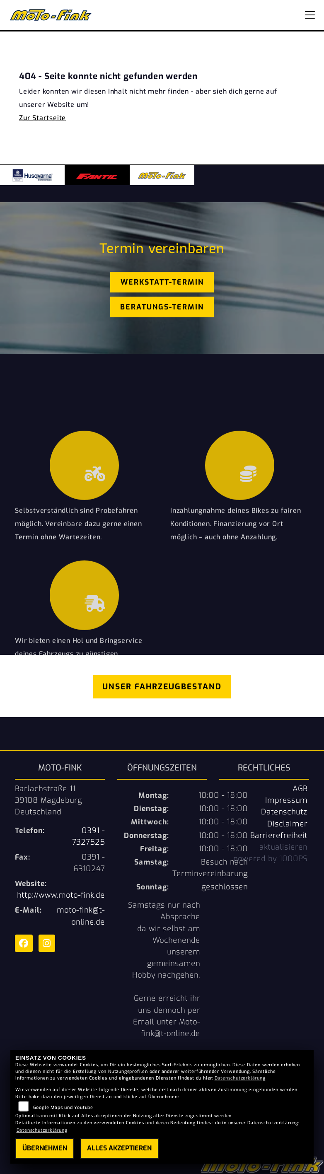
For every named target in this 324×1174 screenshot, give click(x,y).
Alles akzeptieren (119, 1148)
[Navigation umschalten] (310, 15)
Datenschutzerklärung (240, 1078)
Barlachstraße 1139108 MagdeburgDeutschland (48, 800)
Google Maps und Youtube (63, 1107)
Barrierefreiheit (278, 836)
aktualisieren (283, 847)
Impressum (286, 800)
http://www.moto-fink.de (61, 895)
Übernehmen (44, 1148)
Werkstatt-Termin (162, 282)
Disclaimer (287, 824)
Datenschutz (284, 812)
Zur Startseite (42, 118)
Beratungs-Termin (162, 307)
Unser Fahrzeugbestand (162, 686)
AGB (300, 789)
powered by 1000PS (270, 859)
